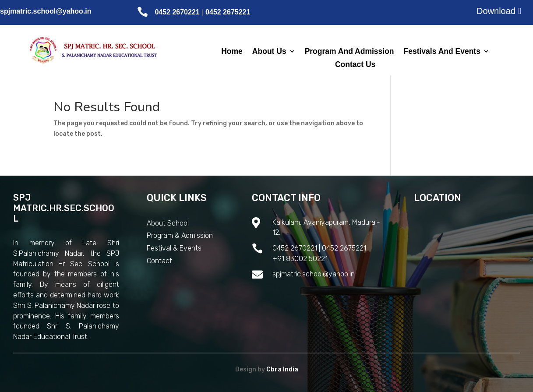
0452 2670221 (177, 12)
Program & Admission (180, 235)
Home (232, 52)
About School (168, 223)
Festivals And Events (442, 52)
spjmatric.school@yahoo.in (46, 11)
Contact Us (355, 65)
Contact (159, 261)
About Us (269, 52)
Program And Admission (349, 52)
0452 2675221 (227, 12)
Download (496, 11)
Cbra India (282, 369)
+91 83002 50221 (300, 258)
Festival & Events (174, 248)
